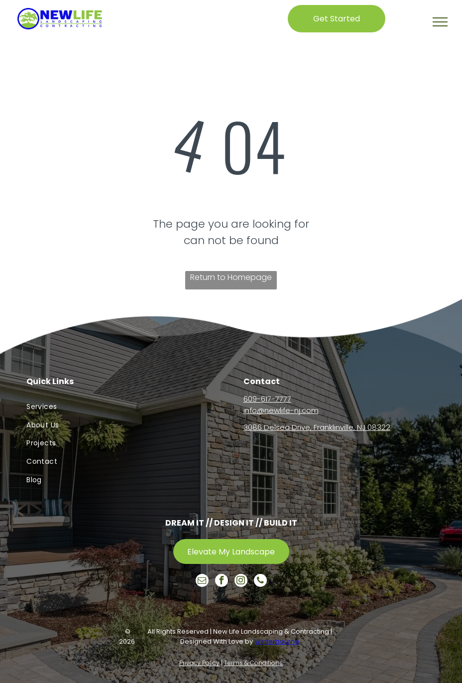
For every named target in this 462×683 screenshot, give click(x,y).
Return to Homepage (231, 277)
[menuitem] (122, 407)
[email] (202, 581)
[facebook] (221, 581)
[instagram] (240, 581)
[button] (440, 22)
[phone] (260, 581)
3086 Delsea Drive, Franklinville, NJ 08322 (316, 427)
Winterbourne (276, 641)
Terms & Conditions (253, 663)
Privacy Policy (199, 663)
